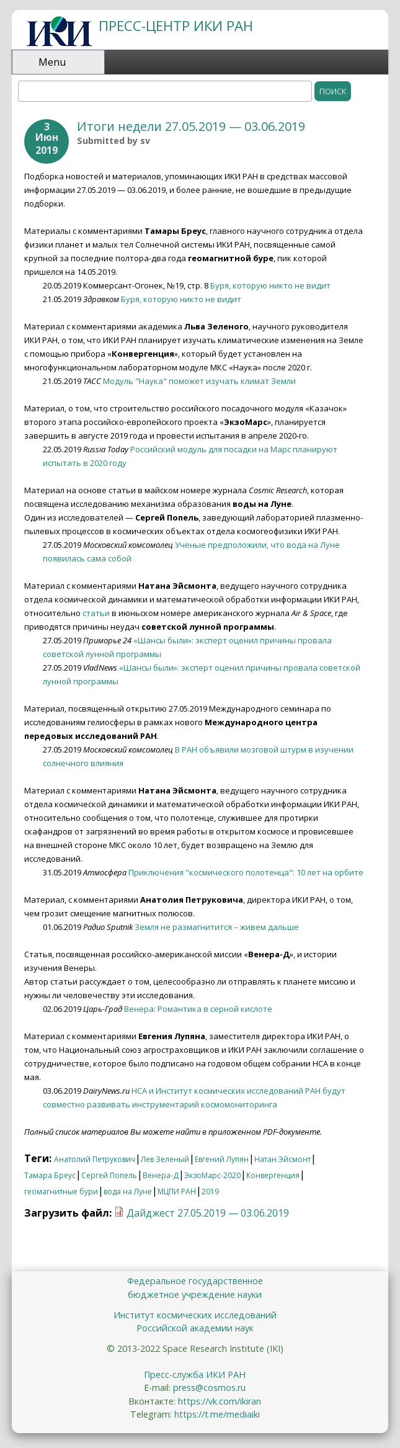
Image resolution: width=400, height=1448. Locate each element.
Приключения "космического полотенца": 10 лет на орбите (245, 872)
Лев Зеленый (165, 1159)
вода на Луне (128, 1191)
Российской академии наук (195, 1328)
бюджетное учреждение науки (195, 1294)
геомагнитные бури (61, 1191)
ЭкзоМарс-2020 (212, 1175)
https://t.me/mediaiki (217, 1414)
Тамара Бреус (50, 1175)
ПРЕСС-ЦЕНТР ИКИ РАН (176, 25)
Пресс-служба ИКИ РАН (195, 1374)
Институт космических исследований (195, 1315)
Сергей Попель (109, 1175)
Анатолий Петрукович (94, 1159)
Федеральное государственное (195, 1281)
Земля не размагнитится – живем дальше (217, 926)
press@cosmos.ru (209, 1387)
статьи (96, 613)
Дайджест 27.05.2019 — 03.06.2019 (208, 1213)
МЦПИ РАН (177, 1191)
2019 (210, 1191)
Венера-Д (161, 1175)
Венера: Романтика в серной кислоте (198, 1008)
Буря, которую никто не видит (270, 285)
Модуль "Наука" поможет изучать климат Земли (199, 381)
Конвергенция (273, 1175)
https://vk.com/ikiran (219, 1401)
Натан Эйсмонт (282, 1159)
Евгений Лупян (222, 1159)
